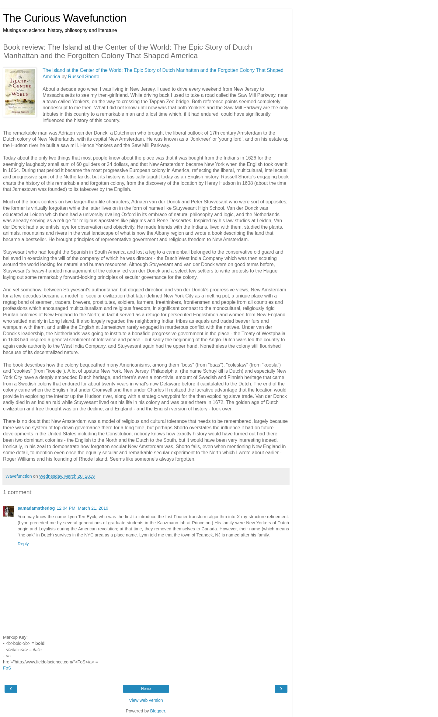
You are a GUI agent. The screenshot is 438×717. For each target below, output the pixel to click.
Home (146, 689)
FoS (7, 668)
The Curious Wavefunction (65, 18)
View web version (146, 700)
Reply (23, 543)
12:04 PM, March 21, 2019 (82, 508)
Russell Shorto (83, 76)
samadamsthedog (36, 508)
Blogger (157, 710)
